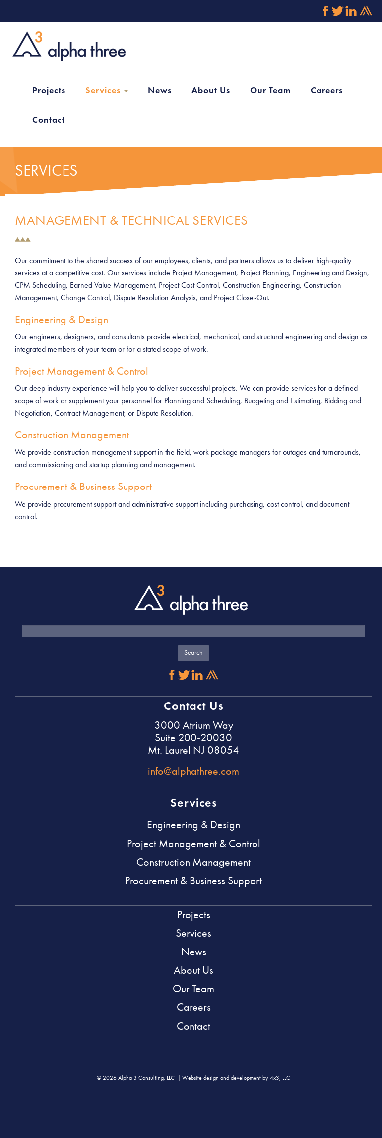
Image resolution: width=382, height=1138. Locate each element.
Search (193, 653)
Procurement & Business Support (83, 486)
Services (106, 90)
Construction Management (72, 435)
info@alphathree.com (193, 771)
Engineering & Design (61, 319)
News (160, 90)
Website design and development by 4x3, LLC (236, 1077)
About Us (210, 90)
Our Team (270, 90)
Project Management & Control (81, 371)
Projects (48, 90)
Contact (48, 119)
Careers (327, 90)
